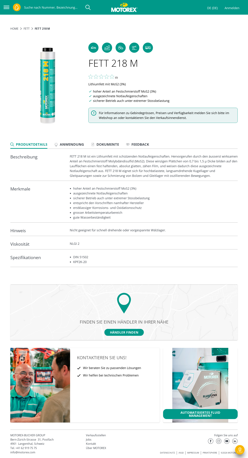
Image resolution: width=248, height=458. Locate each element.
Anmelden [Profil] (232, 8)
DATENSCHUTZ (167, 452)
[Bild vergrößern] (47, 86)
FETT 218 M (42, 29)
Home (14, 29)
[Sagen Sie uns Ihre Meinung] (101, 76)
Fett (27, 29)
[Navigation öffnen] (6, 7)
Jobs (88, 439)
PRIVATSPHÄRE (210, 452)
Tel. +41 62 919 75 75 (23, 448)
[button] (93, 48)
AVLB (181, 452)
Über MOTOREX (96, 448)
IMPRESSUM (193, 452)
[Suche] (88, 7)
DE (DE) (212, 8)
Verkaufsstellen (96, 435)
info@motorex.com (22, 452)
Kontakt (91, 444)
